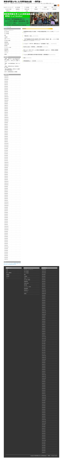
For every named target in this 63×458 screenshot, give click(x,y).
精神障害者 (18, 9)
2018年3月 (6, 138)
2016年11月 (6, 164)
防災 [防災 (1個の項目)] (15, 264)
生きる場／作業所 (8, 9)
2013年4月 (6, 219)
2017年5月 (6, 155)
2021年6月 (6, 86)
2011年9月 (6, 248)
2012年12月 (6, 226)
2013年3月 (6, 221)
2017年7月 (43, 345)
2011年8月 (6, 250)
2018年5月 (6, 134)
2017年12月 (6, 143)
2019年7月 (6, 124)
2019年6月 (6, 126)
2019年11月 (6, 119)
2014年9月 (6, 207)
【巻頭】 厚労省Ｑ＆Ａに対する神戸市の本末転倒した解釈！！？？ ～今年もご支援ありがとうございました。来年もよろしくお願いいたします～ (12, 60)
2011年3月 (6, 255)
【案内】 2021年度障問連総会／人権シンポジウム (12, 64)
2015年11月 (6, 183)
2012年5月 (6, 238)
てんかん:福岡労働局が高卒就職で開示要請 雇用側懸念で (36, 54)
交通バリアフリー (54, 7)
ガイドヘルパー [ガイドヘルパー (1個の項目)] (6, 263)
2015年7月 (43, 383)
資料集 (5, 54)
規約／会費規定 (8, 272)
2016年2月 (6, 179)
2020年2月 (43, 307)
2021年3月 (6, 91)
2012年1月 (6, 245)
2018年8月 (6, 129)
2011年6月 (6, 252)
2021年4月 (6, 89)
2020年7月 (6, 105)
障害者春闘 (54, 9)
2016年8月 (6, 169)
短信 (24, 57)
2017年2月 (43, 352)
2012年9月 (6, 231)
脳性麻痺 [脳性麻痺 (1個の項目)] (10, 264)
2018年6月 (43, 326)
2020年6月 (6, 107)
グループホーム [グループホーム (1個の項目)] (11, 263)
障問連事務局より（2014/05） (30, 60)
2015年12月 (6, 181)
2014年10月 (6, 205)
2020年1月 (6, 115)
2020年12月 (6, 96)
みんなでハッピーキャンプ (8, 7)
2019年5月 (6, 127)
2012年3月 (6, 241)
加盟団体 (7, 274)
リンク (7, 277)
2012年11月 (44, 421)
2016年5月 (6, 174)
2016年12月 (6, 162)
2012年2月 (6, 243)
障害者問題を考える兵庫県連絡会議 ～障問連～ (23, 2)
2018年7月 (6, 131)
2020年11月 (6, 98)
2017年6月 (6, 153)
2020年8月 (6, 103)
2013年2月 (6, 222)
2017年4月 (6, 157)
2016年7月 (43, 364)
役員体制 (7, 276)
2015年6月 (6, 191)
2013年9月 (6, 217)
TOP (7, 269)
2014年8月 (43, 402)
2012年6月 (6, 236)
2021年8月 (43, 276)
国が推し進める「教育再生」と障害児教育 (33, 46)
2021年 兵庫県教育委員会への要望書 (10, 71)
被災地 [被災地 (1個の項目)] (13, 264)
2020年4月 (6, 110)
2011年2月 (6, 257)
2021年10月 (6, 79)
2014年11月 (6, 203)
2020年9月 (43, 295)
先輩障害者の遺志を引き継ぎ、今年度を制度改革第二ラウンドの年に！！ (40, 31)
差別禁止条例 (27, 9)
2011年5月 (43, 447)
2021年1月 (43, 288)
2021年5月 (6, 88)
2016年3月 (43, 371)
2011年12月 (44, 440)
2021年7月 (6, 84)
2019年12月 (6, 117)
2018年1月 (6, 141)
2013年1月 (6, 224)
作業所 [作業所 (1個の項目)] (15, 263)
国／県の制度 (17, 7)
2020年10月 (6, 100)
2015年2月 (6, 198)
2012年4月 (6, 240)
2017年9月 (6, 148)
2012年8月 (6, 233)
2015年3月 (43, 390)
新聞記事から (6, 50)
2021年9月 (6, 81)
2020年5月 (6, 108)
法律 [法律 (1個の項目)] (8, 264)
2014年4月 (43, 409)
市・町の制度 (27, 7)
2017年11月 (6, 145)
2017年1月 (6, 160)
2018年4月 (6, 136)
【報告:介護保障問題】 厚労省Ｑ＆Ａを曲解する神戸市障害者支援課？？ (12, 70)
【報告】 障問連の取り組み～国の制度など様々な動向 (11, 67)
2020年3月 (6, 112)
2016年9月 (6, 167)
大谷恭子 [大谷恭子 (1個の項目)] (17, 263)
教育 (36, 7)
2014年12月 (6, 202)
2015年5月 (6, 193)
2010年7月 (6, 259)
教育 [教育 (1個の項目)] (6, 264)
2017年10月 (6, 146)
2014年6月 (6, 212)
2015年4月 (6, 195)
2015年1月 (6, 200)
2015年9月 (6, 186)
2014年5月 (6, 214)
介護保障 (45, 7)
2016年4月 (6, 176)
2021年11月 (6, 77)
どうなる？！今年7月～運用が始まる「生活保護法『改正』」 (37, 43)
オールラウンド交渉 (45, 9)
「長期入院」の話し (28, 35)
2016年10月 (6, 165)
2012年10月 (6, 229)
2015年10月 (6, 184)
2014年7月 (6, 210)
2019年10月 (44, 314)
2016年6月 (6, 172)
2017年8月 (6, 150)
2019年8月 (6, 122)
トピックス (6, 52)
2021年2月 (6, 93)
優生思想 (36, 9)
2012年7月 (43, 428)
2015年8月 (6, 188)
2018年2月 (43, 333)
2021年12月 (44, 269)
